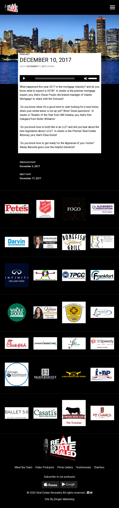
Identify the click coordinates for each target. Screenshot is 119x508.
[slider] (55, 78)
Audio (23, 66)
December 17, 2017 (59, 176)
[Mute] (85, 78)
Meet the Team (23, 467)
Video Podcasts (44, 467)
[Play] (24, 78)
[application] (59, 78)
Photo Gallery (65, 467)
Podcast (25, 54)
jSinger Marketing (64, 499)
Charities (99, 467)
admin (51, 66)
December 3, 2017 (59, 164)
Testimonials (83, 467)
